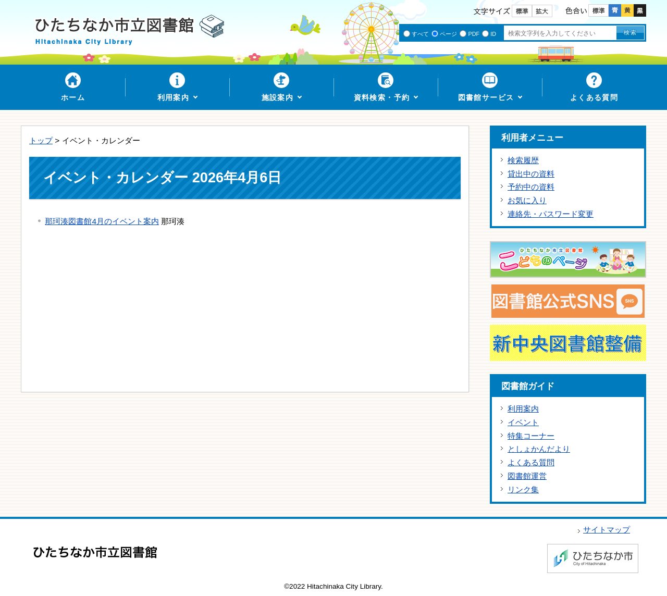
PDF (473, 34)
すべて (420, 34)
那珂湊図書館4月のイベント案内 (102, 221)
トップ (41, 140)
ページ (448, 34)
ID (493, 34)
